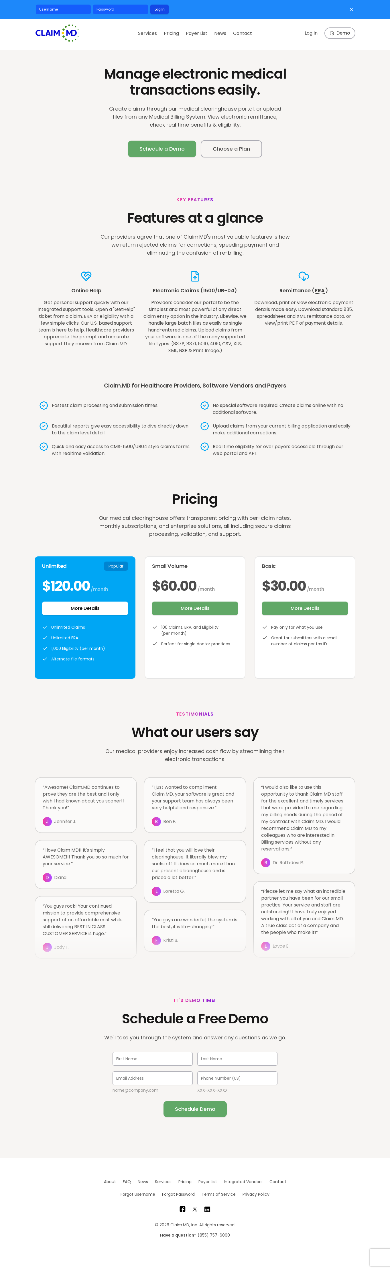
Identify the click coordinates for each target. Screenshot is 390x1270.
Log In (160, 9)
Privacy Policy (256, 1194)
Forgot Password (178, 1194)
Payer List (196, 33)
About (110, 1182)
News (220, 33)
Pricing (171, 33)
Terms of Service (219, 1194)
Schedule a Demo (162, 148)
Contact (242, 33)
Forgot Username (138, 1194)
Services (147, 33)
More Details (85, 608)
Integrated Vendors (243, 1182)
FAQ (127, 1182)
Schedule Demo (195, 1109)
